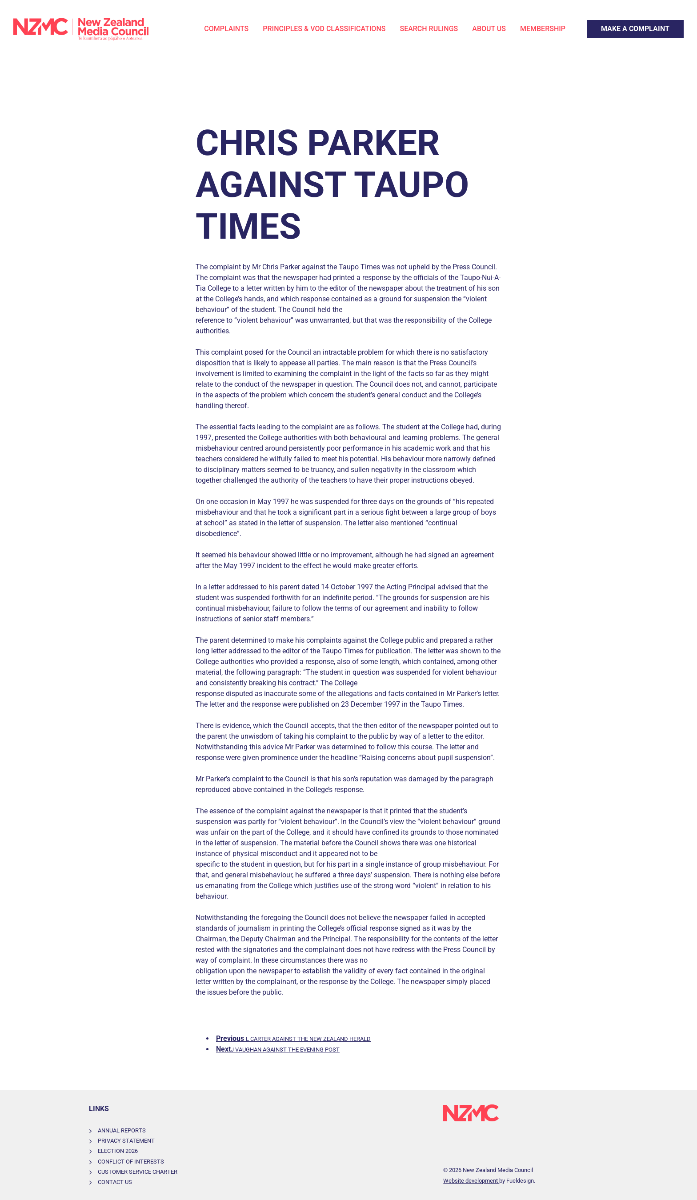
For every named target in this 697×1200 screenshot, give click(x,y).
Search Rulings (429, 28)
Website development (471, 1180)
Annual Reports (122, 1130)
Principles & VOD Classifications (324, 28)
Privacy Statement (126, 1140)
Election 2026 (118, 1151)
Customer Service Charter (137, 1171)
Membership (542, 28)
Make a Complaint (615, 25)
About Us (489, 28)
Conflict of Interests (131, 1161)
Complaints (226, 28)
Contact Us (115, 1182)
